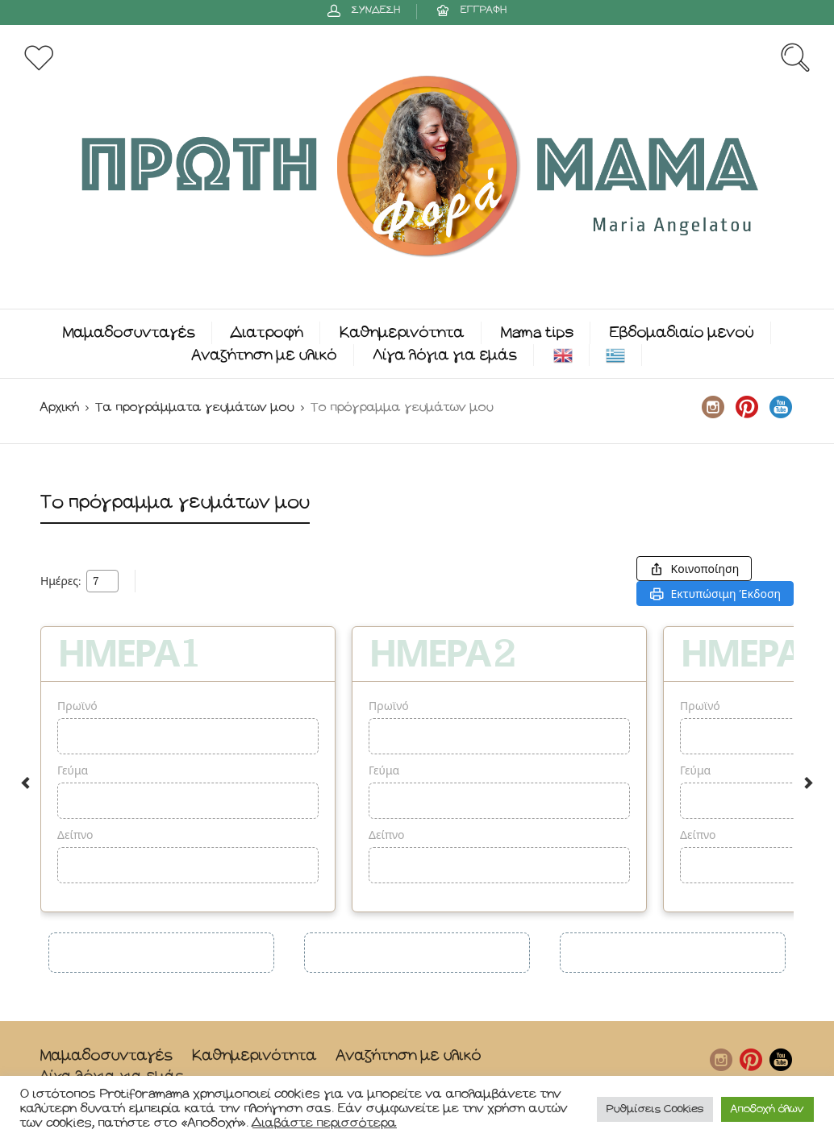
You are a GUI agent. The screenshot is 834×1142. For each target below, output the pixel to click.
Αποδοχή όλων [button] (767, 1109)
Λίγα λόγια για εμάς (445, 355)
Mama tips (537, 332)
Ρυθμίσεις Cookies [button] (655, 1109)
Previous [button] (25, 783)
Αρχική (59, 407)
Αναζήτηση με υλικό (264, 355)
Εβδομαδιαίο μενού (682, 332)
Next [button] (808, 783)
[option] (188, 769)
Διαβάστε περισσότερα (324, 1123)
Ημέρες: (60, 581)
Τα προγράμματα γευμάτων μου (194, 407)
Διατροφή (267, 332)
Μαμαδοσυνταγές (129, 332)
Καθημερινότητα (402, 332)
